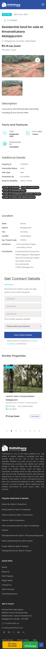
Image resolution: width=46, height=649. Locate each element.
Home (4, 567)
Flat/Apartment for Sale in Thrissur (17, 550)
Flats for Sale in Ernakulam (13, 520)
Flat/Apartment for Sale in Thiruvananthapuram (22, 535)
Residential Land (19, 391)
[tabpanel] (23, 395)
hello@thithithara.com (12, 628)
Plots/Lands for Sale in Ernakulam (16, 509)
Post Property (7, 576)
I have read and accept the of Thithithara (22, 342)
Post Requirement (9, 594)
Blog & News (7, 580)
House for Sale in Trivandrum (14, 504)
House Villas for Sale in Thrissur (15, 546)
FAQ (34, 640)
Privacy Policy (23, 640)
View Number (12, 644)
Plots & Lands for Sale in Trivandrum (17, 515)
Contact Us (6, 585)
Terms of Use (7, 640)
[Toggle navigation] (43, 5)
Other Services (8, 589)
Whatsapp (30, 645)
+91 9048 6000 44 (10, 623)
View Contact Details (23, 335)
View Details (27, 400)
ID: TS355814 (10, 20)
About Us (6, 571)
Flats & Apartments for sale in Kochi (17, 541)
